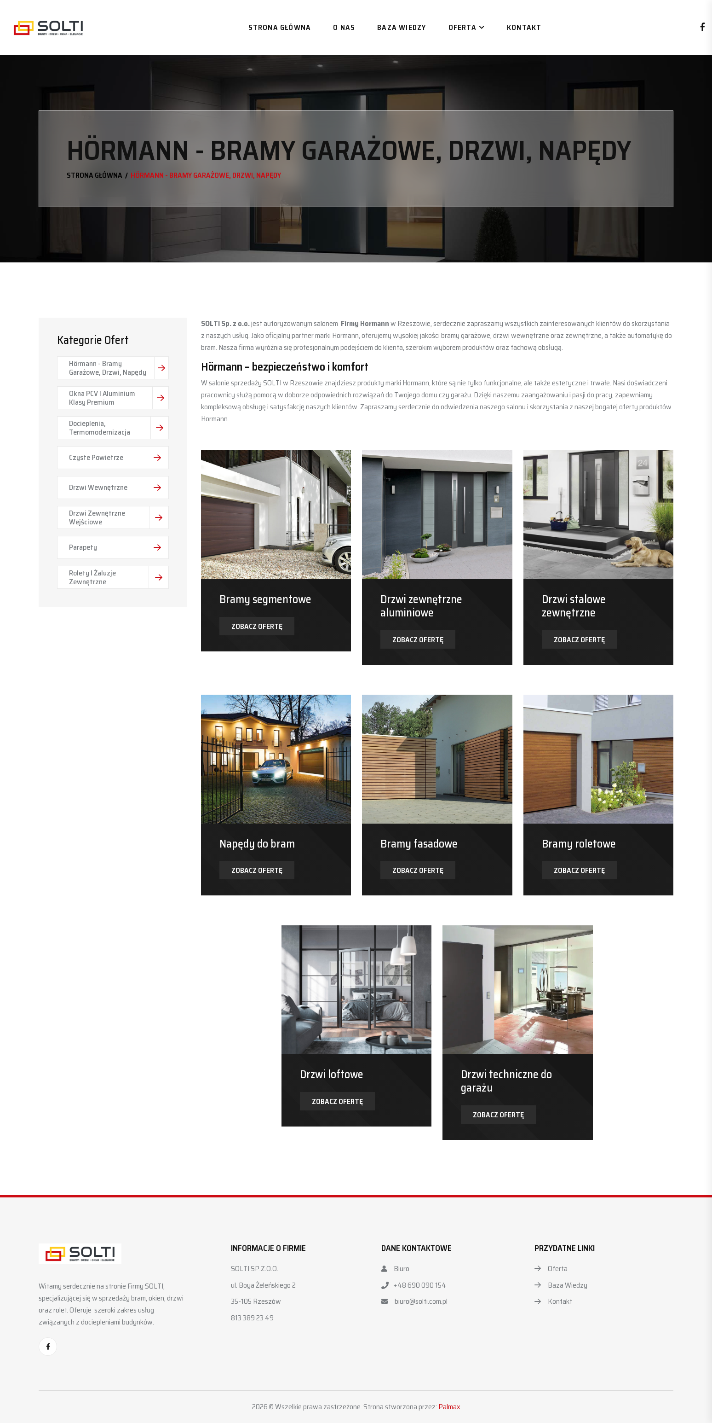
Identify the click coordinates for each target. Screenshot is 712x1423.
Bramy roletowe (579, 844)
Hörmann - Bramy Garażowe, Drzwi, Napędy (119, 367)
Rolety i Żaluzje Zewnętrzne (119, 577)
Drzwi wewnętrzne (119, 487)
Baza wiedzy (401, 27)
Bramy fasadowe (419, 844)
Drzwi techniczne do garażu (506, 1081)
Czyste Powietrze (119, 457)
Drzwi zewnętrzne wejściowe (119, 517)
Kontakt (524, 27)
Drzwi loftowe (331, 1074)
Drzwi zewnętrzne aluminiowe (421, 606)
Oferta (462, 27)
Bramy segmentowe (265, 599)
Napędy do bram (257, 844)
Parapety (119, 547)
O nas (344, 27)
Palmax (449, 1406)
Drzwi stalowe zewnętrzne (574, 606)
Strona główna (279, 27)
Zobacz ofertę (256, 626)
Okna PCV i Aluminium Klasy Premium (119, 397)
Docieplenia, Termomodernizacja (119, 427)
